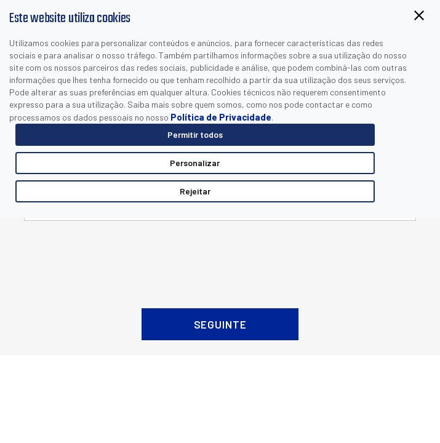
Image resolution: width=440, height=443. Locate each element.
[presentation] (220, 260)
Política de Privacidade (220, 116)
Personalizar (195, 163)
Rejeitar (195, 191)
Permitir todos (195, 134)
